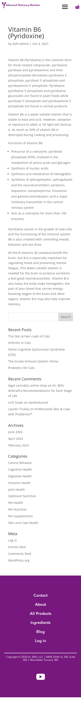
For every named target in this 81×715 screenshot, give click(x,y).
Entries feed (17, 547)
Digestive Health (20, 476)
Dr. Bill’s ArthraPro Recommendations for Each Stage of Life (40, 390)
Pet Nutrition (17, 509)
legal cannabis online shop (27, 385)
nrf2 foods (15, 402)
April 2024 (15, 439)
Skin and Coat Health (23, 523)
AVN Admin (21, 44)
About (40, 605)
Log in (12, 540)
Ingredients (40, 623)
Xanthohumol (38, 402)
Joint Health (16, 489)
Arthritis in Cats (19, 343)
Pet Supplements (20, 516)
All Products (40, 614)
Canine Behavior (20, 463)
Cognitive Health (20, 469)
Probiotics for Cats (21, 368)
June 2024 (15, 432)
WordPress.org (18, 560)
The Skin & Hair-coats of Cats (29, 336)
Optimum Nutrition (22, 496)
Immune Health (19, 483)
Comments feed (19, 554)
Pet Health (15, 503)
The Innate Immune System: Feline (33, 361)
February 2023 (18, 445)
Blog (40, 632)
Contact (40, 596)
